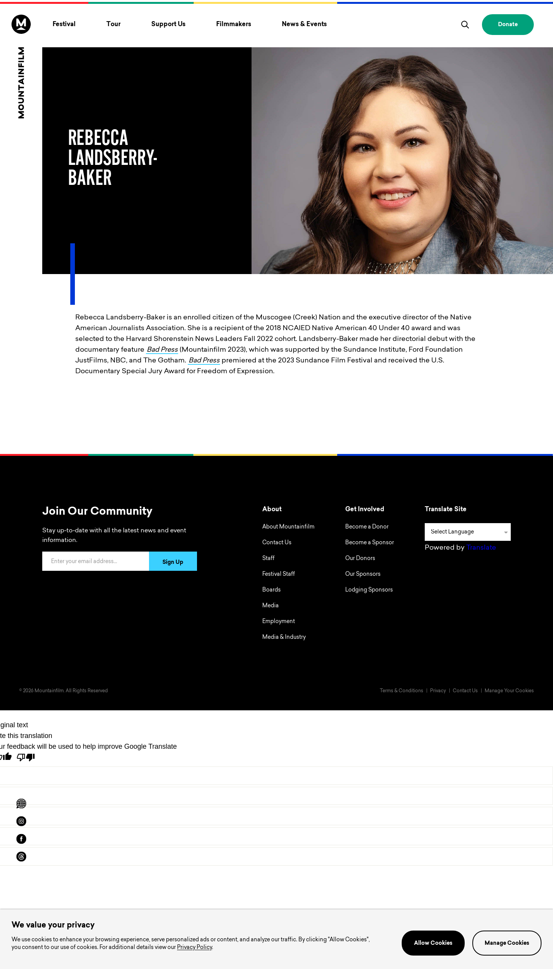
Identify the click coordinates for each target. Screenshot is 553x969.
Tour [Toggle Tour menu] (113, 25)
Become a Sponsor (369, 543)
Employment (278, 622)
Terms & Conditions (401, 691)
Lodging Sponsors (369, 590)
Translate (481, 548)
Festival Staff (278, 574)
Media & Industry (284, 637)
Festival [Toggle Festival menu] (64, 25)
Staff (268, 559)
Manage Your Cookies (509, 691)
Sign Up (172, 562)
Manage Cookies (507, 943)
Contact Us (276, 543)
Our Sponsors (363, 574)
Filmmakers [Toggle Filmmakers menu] (233, 25)
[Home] (21, 66)
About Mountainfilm (288, 527)
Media (270, 606)
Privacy (438, 691)
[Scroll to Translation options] (21, 803)
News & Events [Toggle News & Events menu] (304, 25)
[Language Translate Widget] (468, 532)
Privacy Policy (194, 948)
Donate (508, 25)
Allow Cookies (433, 943)
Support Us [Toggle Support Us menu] (168, 25)
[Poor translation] (25, 757)
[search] (465, 24)
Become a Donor (367, 527)
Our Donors (360, 559)
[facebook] (21, 839)
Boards (271, 590)
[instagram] (21, 821)
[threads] (21, 856)
